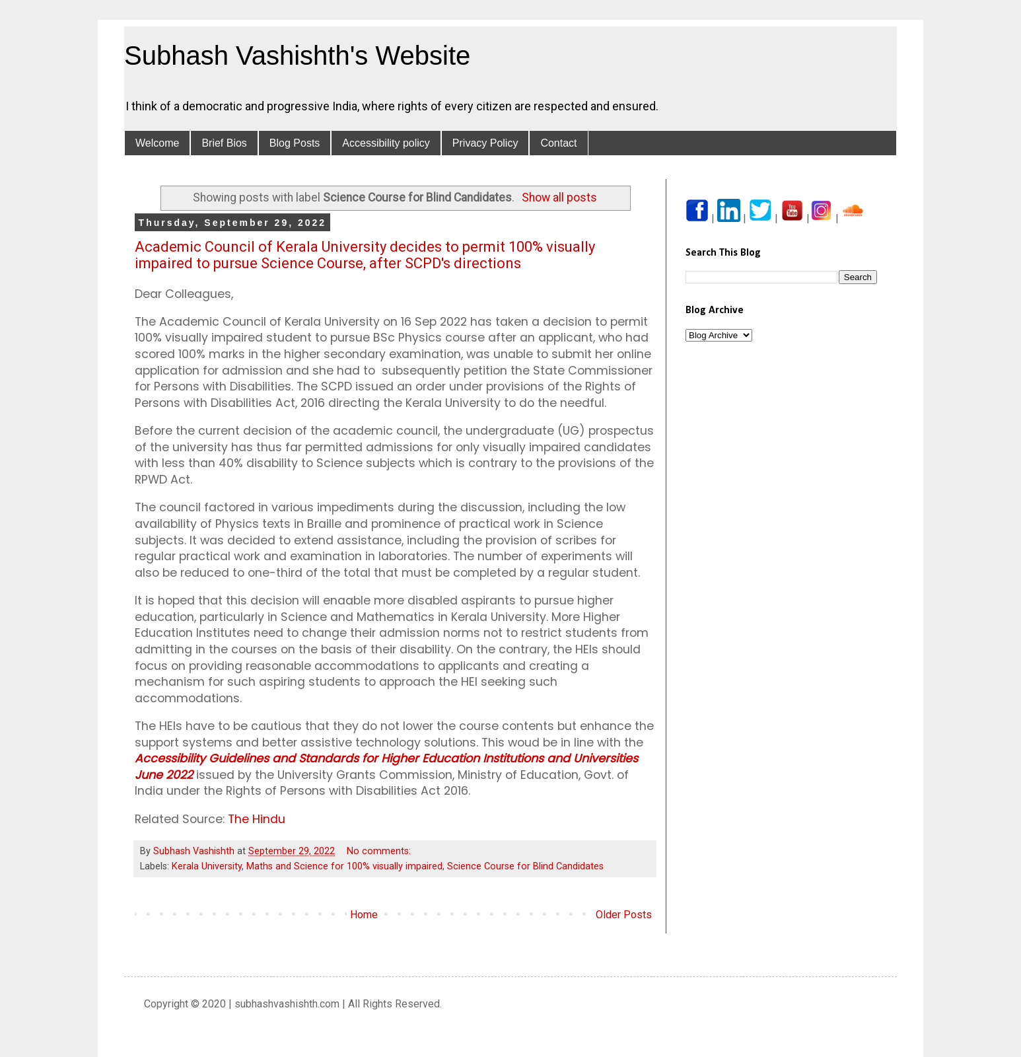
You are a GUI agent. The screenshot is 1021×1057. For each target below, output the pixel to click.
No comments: (380, 851)
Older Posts (624, 914)
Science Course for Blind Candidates (525, 866)
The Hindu (256, 819)
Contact (558, 143)
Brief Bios (223, 143)
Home (364, 914)
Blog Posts (294, 143)
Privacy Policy (485, 143)
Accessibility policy (385, 143)
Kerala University (207, 866)
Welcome (157, 143)
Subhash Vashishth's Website (297, 55)
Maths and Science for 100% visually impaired (344, 866)
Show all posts (559, 197)
